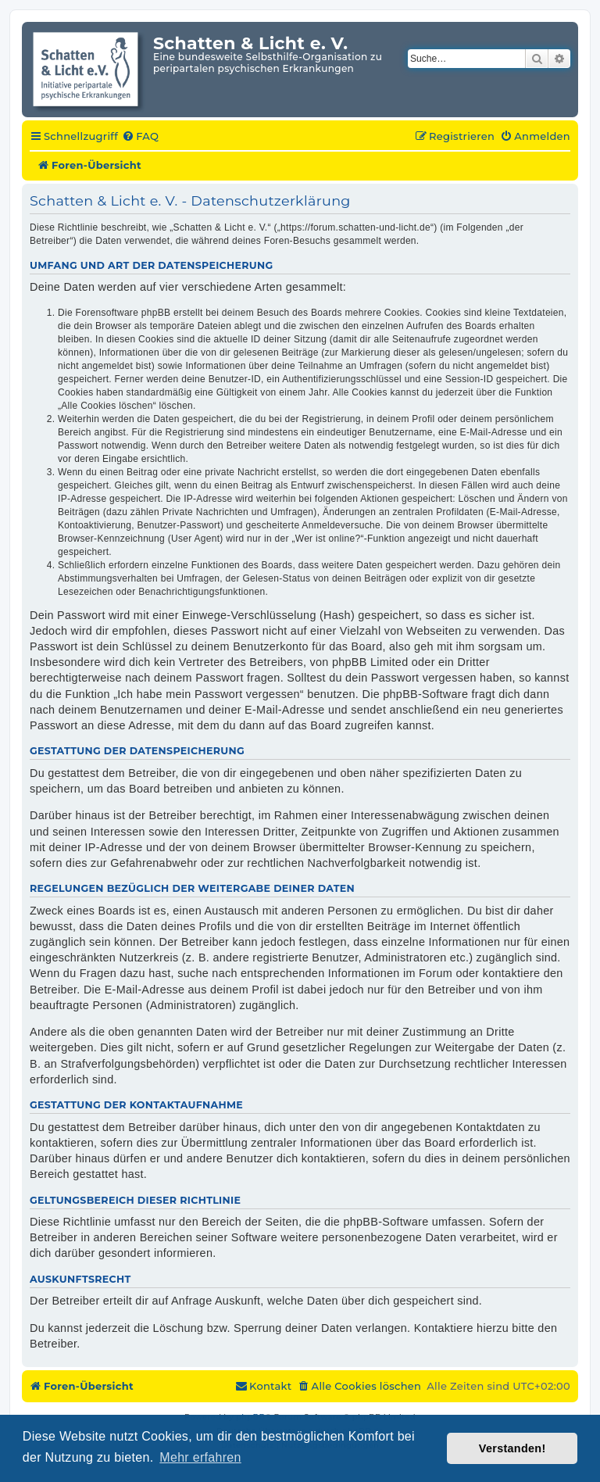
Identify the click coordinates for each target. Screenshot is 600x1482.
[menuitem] (140, 137)
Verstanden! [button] (512, 1448)
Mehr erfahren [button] (200, 1457)
